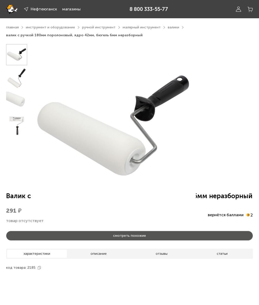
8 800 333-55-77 (149, 9)
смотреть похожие (129, 235)
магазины (71, 9)
